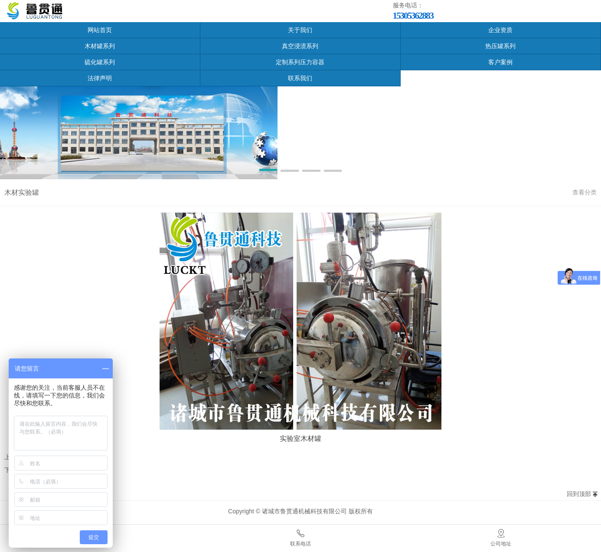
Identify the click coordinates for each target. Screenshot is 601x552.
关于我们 (300, 29)
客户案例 (500, 62)
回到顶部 (579, 493)
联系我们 (300, 78)
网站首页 (100, 29)
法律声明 (100, 78)
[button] (268, 171)
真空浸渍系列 (300, 46)
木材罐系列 (100, 46)
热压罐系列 (500, 46)
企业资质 (500, 29)
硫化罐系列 (100, 62)
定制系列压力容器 (300, 62)
